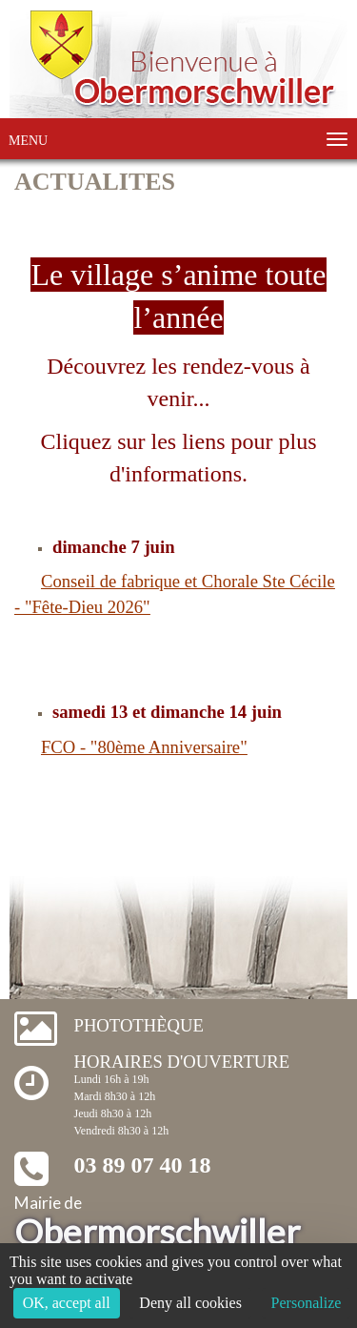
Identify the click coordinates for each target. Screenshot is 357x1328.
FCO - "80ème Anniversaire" (144, 747)
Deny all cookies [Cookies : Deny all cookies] (190, 1303)
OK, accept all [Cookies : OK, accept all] (66, 1303)
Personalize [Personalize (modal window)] (306, 1303)
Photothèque (139, 1025)
